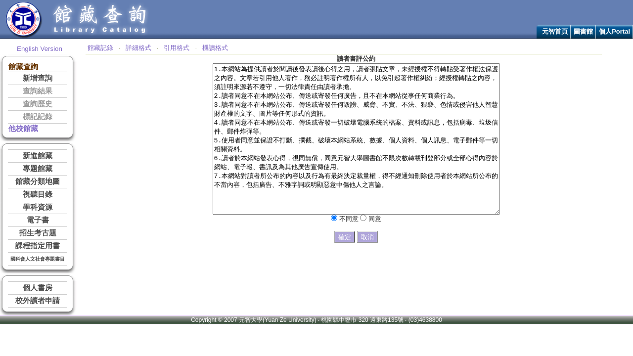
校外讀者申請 (37, 301)
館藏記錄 (100, 47)
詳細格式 (138, 47)
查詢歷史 (37, 104)
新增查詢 (37, 78)
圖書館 (583, 31)
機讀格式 (215, 47)
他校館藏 (23, 129)
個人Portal (614, 31)
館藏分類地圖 (37, 181)
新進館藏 (37, 156)
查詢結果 (37, 91)
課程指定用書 (37, 246)
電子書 (38, 220)
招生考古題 (37, 233)
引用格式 (176, 47)
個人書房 (37, 288)
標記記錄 (37, 117)
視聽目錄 (37, 194)
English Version (39, 48)
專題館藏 (37, 169)
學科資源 (37, 207)
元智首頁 (555, 31)
